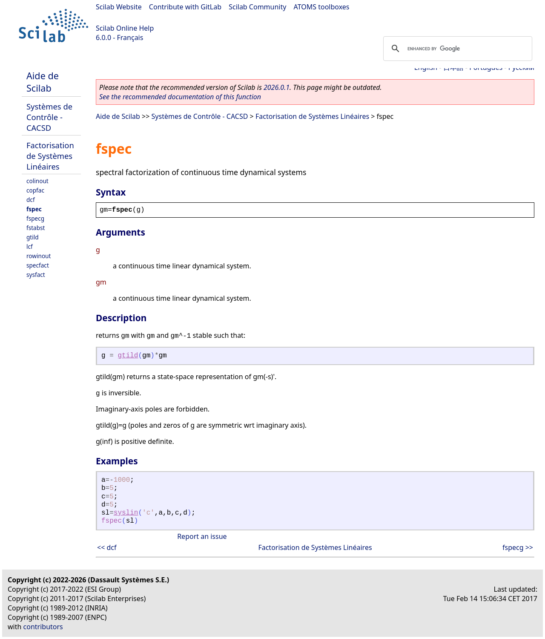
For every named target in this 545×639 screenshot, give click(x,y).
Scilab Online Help (125, 28)
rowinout (38, 256)
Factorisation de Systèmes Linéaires (50, 156)
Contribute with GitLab (185, 7)
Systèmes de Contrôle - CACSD (49, 117)
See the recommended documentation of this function (180, 96)
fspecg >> (517, 547)
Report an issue (202, 536)
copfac (35, 190)
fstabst (35, 228)
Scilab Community (257, 7)
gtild (32, 237)
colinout (37, 181)
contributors (43, 626)
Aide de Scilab (42, 81)
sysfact (35, 275)
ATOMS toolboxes (322, 7)
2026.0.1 (277, 87)
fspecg (35, 218)
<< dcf (107, 547)
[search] (456, 48)
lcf (29, 246)
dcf (30, 200)
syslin (126, 513)
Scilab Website (119, 7)
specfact (37, 265)
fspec (34, 209)
